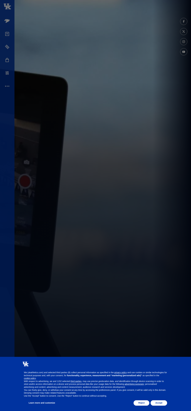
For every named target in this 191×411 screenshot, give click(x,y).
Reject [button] (141, 403)
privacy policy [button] (120, 372)
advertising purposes (134, 384)
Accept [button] (158, 403)
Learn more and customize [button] (42, 403)
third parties (76, 381)
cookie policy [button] (30, 378)
